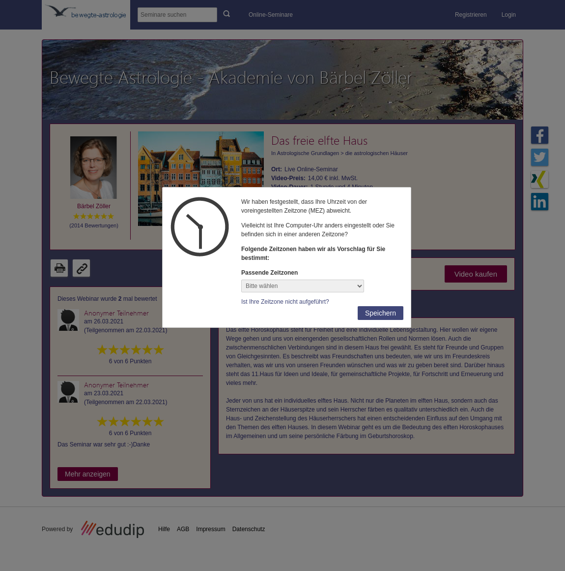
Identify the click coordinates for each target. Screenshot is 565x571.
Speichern (380, 313)
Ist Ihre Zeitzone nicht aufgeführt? (285, 301)
